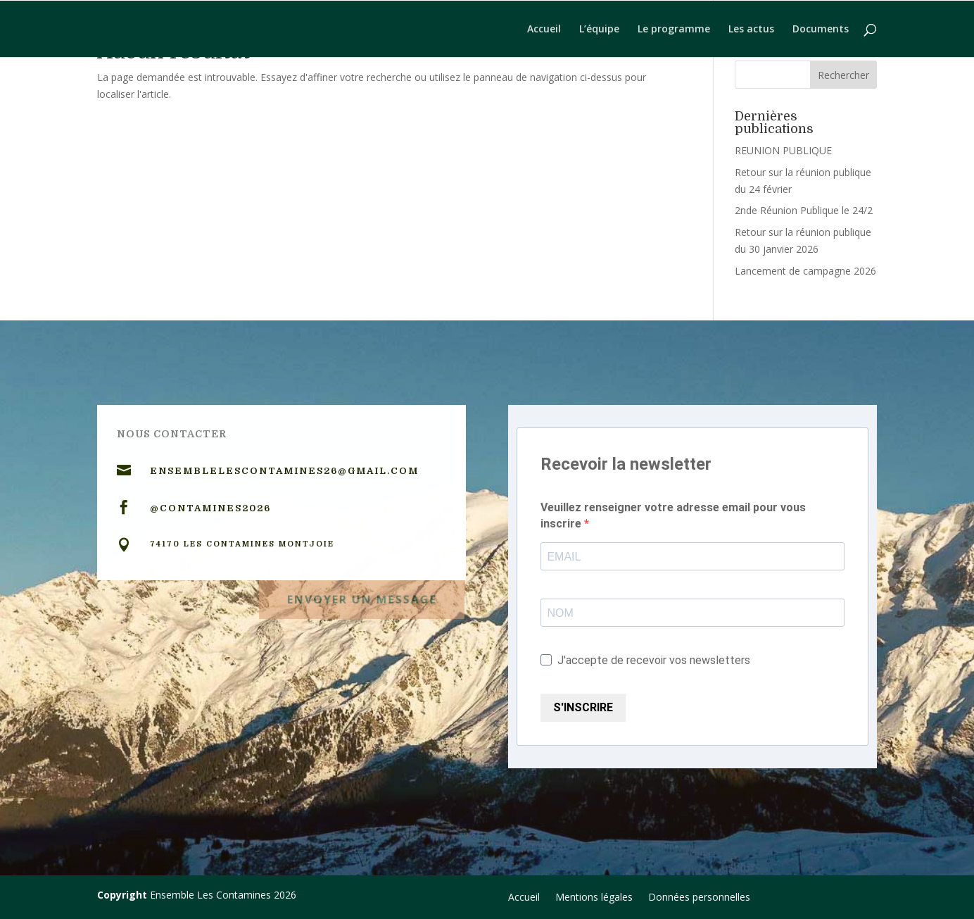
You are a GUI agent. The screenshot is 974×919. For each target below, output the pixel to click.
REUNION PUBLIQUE (783, 150)
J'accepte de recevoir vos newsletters (645, 660)
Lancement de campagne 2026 (805, 270)
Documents (820, 29)
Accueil (544, 29)
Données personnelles (699, 898)
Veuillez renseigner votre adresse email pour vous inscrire (673, 516)
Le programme (674, 29)
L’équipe (599, 29)
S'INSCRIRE (583, 707)
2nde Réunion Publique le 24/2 (804, 210)
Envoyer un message (361, 596)
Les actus (751, 29)
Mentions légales (594, 898)
